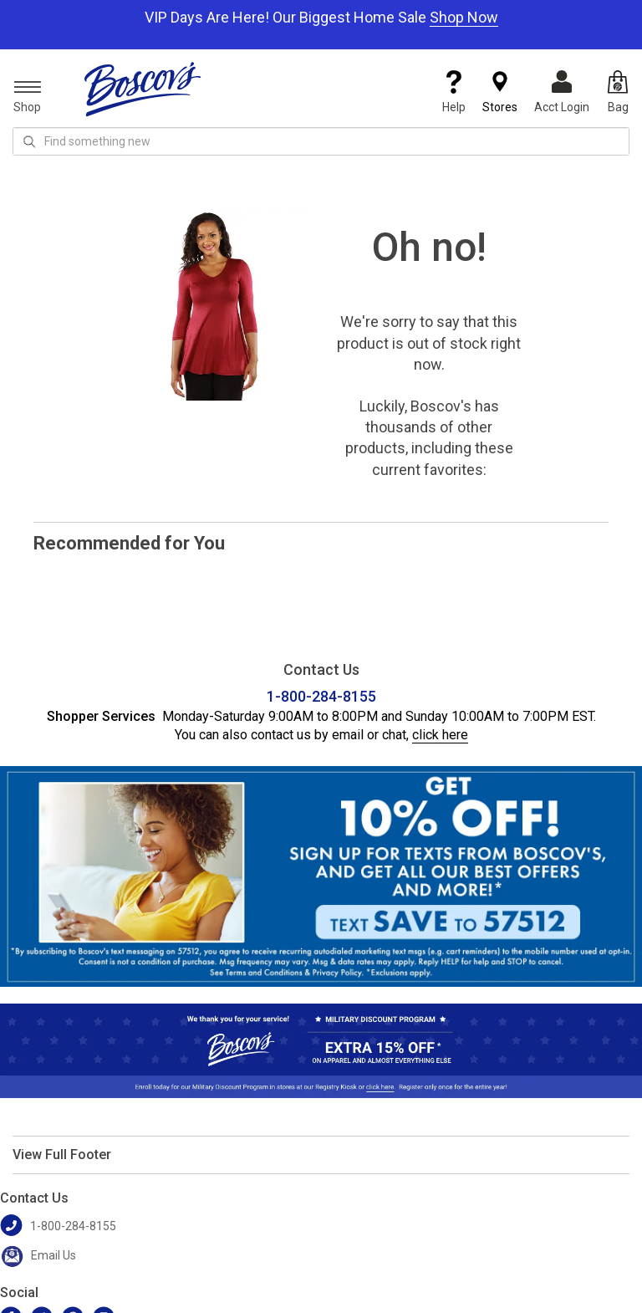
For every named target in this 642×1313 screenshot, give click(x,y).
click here (440, 735)
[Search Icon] (29, 141)
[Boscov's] (142, 88)
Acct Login (561, 92)
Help (454, 92)
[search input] (321, 141)
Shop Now (464, 17)
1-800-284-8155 (321, 696)
